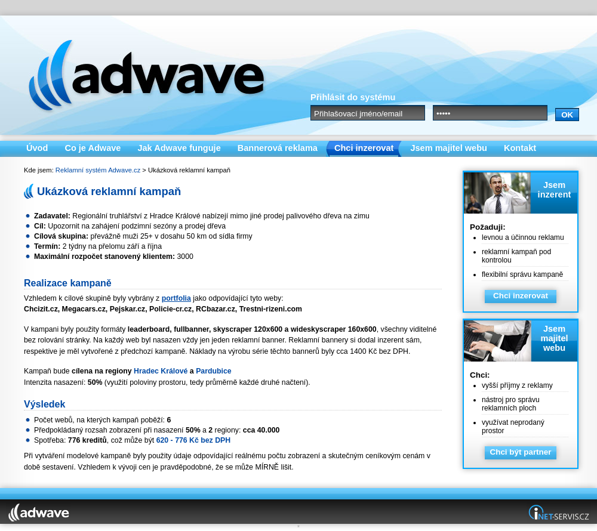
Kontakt (520, 148)
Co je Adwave (92, 148)
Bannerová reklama (278, 148)
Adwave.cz (140, 75)
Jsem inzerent (554, 189)
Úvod (37, 148)
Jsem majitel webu (554, 338)
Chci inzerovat (520, 295)
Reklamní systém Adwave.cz (98, 170)
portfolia (176, 298)
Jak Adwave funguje (178, 148)
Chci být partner (520, 451)
